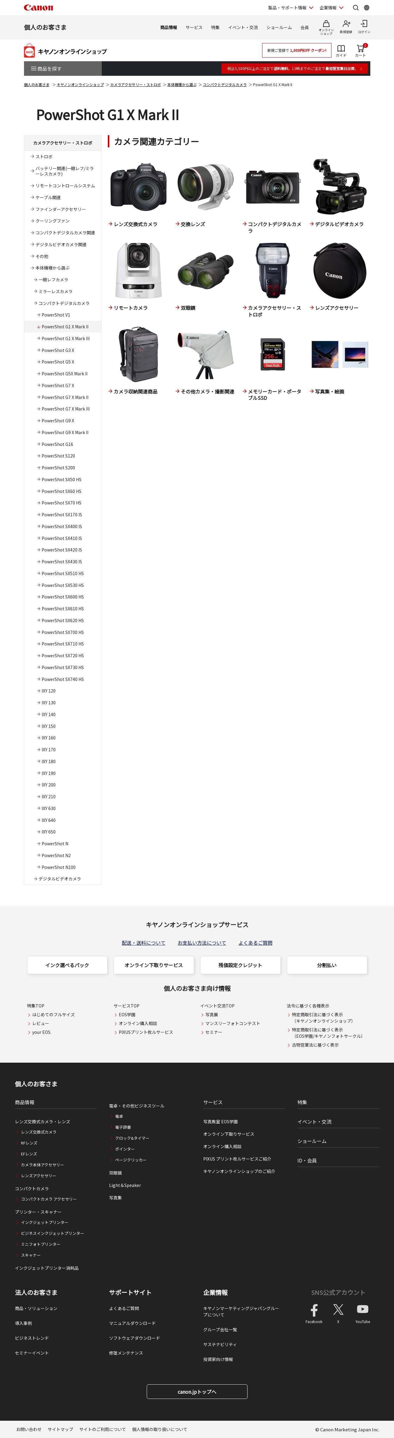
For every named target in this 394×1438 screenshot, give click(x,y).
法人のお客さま (36, 1292)
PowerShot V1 (56, 315)
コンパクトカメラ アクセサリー (49, 1199)
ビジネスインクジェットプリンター (52, 1233)
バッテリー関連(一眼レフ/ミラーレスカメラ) (65, 171)
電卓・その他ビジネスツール (136, 1106)
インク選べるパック (67, 965)
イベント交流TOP (217, 1006)
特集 (215, 27)
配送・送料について (144, 942)
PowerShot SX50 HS (61, 479)
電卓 (119, 1116)
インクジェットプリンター (44, 1222)
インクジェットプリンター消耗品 (47, 1268)
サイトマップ (60, 1429)
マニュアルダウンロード (132, 1323)
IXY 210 (49, 796)
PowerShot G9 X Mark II (65, 432)
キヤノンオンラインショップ (80, 84)
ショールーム (279, 27)
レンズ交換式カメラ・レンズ (42, 1121)
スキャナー (31, 1255)
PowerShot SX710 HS (63, 644)
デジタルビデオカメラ (60, 879)
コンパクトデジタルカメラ (225, 84)
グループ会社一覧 (220, 1329)
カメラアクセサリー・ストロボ (135, 84)
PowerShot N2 (56, 855)
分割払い (327, 965)
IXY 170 (49, 749)
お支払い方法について (202, 942)
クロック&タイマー (132, 1138)
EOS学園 (127, 1014)
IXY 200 (49, 785)
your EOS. (41, 1032)
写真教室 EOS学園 (220, 1121)
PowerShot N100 (59, 867)
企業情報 (215, 1292)
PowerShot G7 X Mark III (66, 409)
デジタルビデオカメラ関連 (61, 244)
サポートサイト (130, 1292)
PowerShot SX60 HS (61, 491)
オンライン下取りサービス (154, 965)
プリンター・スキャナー (38, 1212)
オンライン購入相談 (138, 1023)
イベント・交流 (243, 27)
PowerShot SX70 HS (61, 503)
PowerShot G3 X (58, 350)
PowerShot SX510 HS (63, 573)
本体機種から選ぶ (182, 84)
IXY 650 (49, 832)
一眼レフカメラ (53, 280)
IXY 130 (49, 702)
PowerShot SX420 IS (62, 550)
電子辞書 (123, 1127)
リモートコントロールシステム (65, 186)
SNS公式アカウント (338, 1292)
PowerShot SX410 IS (62, 538)
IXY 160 (49, 738)
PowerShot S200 (58, 467)
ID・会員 (307, 1160)
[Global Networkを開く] (366, 7)
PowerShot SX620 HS (63, 620)
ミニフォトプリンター (40, 1244)
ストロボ (44, 156)
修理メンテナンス (126, 1353)
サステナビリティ (220, 1344)
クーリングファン (53, 221)
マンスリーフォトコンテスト (232, 1023)
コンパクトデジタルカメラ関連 (65, 233)
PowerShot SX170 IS (62, 514)
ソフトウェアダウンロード (134, 1338)
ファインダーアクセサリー (61, 209)
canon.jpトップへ (197, 1391)
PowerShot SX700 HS (63, 632)
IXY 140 (49, 714)
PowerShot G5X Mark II (64, 373)
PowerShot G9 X (58, 420)
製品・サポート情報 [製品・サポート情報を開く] (287, 8)
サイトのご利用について (102, 1429)
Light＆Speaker (125, 1185)
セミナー (213, 1032)
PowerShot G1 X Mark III (66, 338)
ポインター (125, 1149)
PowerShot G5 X (58, 362)
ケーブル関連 (48, 197)
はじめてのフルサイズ (53, 1014)
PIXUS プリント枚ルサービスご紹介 (237, 1159)
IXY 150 (49, 726)
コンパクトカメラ (32, 1188)
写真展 (211, 1014)
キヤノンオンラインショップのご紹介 (239, 1171)
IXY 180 (49, 761)
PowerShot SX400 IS (62, 526)
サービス (194, 27)
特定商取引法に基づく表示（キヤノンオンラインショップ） (323, 1017)
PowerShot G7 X (58, 385)
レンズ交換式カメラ (39, 1132)
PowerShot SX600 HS (63, 597)
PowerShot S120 (58, 456)
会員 (304, 27)
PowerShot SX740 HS (63, 679)
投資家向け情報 (218, 1359)
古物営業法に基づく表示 (315, 1045)
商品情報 (168, 27)
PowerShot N (55, 843)
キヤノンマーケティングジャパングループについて (241, 1311)
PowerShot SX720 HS (63, 655)
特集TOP (35, 1006)
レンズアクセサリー (38, 1175)
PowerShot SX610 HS (63, 608)
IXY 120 (49, 691)
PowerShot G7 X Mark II (65, 397)
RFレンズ (29, 1143)
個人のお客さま (45, 27)
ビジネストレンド (32, 1338)
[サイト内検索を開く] (355, 7)
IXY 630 (49, 808)
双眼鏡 (115, 1173)
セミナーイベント (32, 1353)
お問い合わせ (29, 1429)
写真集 (115, 1198)
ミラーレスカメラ (56, 291)
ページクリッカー (131, 1160)
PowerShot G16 (57, 444)
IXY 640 (49, 820)
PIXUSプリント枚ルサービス (146, 1032)
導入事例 (23, 1323)
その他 (42, 256)
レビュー (40, 1023)
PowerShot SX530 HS (63, 585)
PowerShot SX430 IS (62, 561)
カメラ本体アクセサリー (42, 1165)
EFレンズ (29, 1154)
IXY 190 (49, 773)
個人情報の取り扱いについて (159, 1429)
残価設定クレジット (240, 965)
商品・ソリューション (36, 1308)
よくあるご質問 (255, 942)
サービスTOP (126, 1006)
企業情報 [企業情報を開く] (328, 8)
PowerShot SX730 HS (63, 667)
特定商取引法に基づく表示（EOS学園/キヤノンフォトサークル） (328, 1033)
